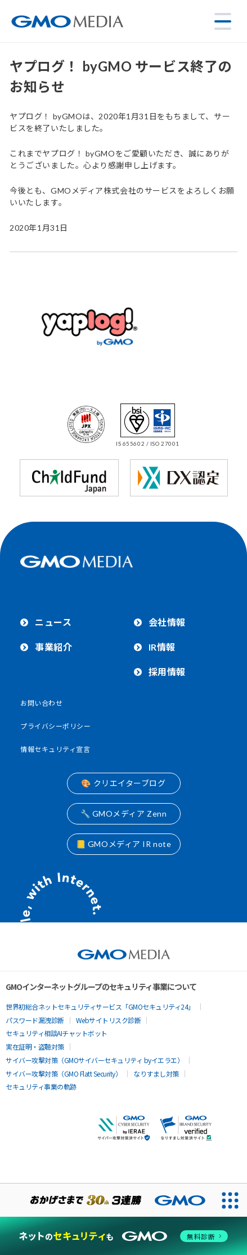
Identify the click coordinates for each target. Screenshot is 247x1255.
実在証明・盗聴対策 (35, 1046)
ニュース (53, 622)
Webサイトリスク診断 (108, 1020)
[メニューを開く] (222, 21)
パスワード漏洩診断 (35, 1020)
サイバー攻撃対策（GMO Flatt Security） (64, 1073)
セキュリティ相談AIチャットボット (56, 1033)
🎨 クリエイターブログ (123, 783)
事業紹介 (53, 647)
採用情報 (167, 671)
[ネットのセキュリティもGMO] (123, 1236)
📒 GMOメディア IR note (124, 844)
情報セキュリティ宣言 (55, 749)
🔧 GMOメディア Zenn (123, 813)
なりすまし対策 (156, 1073)
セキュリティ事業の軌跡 (41, 1086)
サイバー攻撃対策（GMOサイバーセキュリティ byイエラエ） (94, 1060)
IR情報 (162, 647)
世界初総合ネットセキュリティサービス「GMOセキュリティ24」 (100, 1006)
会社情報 (167, 622)
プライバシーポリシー (55, 726)
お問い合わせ (41, 703)
